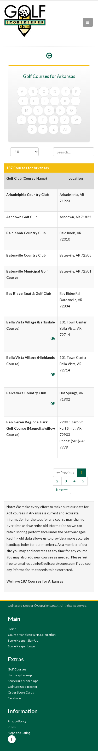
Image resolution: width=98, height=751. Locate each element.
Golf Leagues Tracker (22, 686)
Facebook (14, 698)
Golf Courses (17, 669)
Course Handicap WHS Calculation (32, 634)
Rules (12, 727)
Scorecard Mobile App (23, 681)
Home (12, 629)
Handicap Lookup (20, 675)
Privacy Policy (17, 721)
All (65, 129)
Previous (65, 473)
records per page (24, 154)
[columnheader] (30, 181)
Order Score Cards (21, 692)
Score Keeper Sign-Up (23, 640)
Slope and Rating (19, 732)
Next (62, 490)
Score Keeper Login (21, 646)
